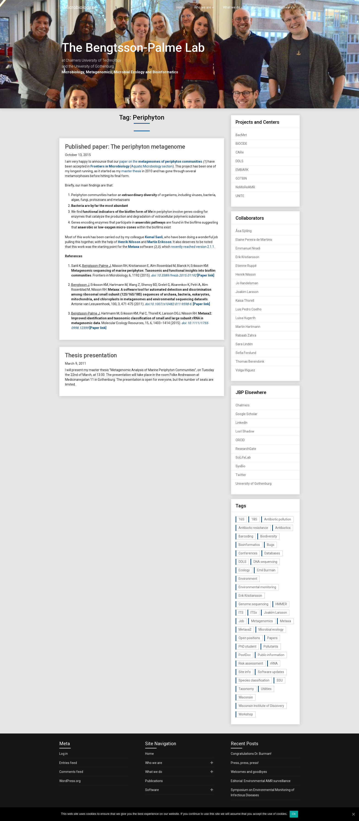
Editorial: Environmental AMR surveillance (261, 781)
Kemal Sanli (154, 237)
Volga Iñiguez (245, 370)
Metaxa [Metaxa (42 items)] (285, 621)
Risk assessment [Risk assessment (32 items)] (251, 663)
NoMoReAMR (245, 187)
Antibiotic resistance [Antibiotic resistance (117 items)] (253, 528)
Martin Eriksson (159, 242)
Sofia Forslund (246, 353)
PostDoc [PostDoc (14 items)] (245, 655)
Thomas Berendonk (250, 361)
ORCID (240, 440)
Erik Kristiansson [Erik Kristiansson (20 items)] (250, 595)
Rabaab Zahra (246, 335)
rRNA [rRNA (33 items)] (274, 663)
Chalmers (243, 405)
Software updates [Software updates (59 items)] (271, 672)
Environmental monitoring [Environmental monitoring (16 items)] (257, 587)
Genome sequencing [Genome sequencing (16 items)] (253, 604)
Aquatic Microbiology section (152, 166)
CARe (240, 152)
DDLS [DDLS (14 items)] (242, 562)
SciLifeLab (243, 457)
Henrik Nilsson (246, 274)
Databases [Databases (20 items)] (272, 553)
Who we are (202, 7)
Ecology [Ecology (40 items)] (244, 570)
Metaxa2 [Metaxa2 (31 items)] (245, 629)
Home (180, 7)
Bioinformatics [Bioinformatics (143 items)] (249, 545)
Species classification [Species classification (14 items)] (254, 680)
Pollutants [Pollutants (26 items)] (271, 646)
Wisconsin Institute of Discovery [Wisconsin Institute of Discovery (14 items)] (261, 706)
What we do (231, 7)
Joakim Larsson (247, 292)
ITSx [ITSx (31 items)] (253, 612)
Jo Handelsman (247, 283)
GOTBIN (241, 178)
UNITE (240, 196)
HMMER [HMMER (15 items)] (281, 604)
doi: (147, 304)
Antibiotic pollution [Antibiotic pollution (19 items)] (277, 519)
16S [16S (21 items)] (241, 519)
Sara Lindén (244, 344)
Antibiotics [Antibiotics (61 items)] (283, 528)
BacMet (241, 135)
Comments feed (71, 772)
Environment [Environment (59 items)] (248, 578)
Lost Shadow (245, 431)
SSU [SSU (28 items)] (280, 680)
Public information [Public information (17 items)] (271, 655)
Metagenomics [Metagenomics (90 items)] (262, 621)
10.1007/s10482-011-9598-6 (170, 304)
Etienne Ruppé (246, 266)
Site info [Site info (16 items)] (245, 672)
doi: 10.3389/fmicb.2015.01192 (173, 275)
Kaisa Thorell (245, 300)
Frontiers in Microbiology (109, 166)
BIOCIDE (241, 143)
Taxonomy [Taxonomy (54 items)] (246, 689)
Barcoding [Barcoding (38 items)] (246, 536)
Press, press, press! (244, 763)
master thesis (131, 171)
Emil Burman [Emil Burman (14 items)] (266, 570)
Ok (294, 814)
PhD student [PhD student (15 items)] (247, 646)
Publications (260, 7)
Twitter (241, 475)
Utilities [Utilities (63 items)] (266, 689)
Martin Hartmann (248, 326)
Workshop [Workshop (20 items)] (246, 714)
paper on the (160, 161)
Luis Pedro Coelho (248, 309)
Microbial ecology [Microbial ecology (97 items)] (270, 629)
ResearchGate (246, 449)
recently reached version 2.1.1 (192, 247)
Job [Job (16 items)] (241, 621)
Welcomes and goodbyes (249, 772)
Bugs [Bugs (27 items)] (270, 545)
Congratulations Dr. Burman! (251, 753)
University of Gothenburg (254, 483)
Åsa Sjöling (244, 231)
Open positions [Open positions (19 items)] (249, 638)
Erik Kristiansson (247, 257)
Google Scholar (246, 414)
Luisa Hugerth (246, 318)
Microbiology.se (80, 7)
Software (285, 7)
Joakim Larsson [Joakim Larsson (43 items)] (275, 612)
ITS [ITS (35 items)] (241, 612)
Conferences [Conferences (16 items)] (248, 553)
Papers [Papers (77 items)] (272, 638)
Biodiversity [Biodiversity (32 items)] (268, 536)
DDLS (239, 161)
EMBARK (242, 170)
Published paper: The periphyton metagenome (125, 146)
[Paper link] (201, 304)
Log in (63, 753)
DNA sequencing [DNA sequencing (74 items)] (265, 562)
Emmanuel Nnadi (248, 248)
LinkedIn (241, 422)
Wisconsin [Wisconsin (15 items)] (246, 697)
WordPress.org (70, 781)
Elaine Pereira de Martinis (254, 239)
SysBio (240, 466)
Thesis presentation (91, 355)
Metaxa (133, 247)
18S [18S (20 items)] (254, 519)
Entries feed (68, 763)
